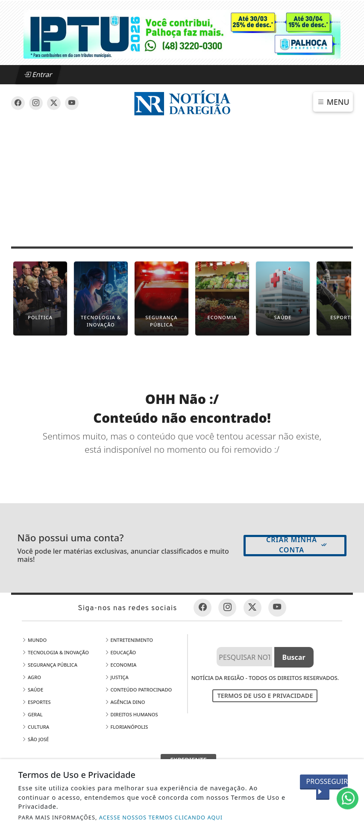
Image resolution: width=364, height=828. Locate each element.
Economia (121, 665)
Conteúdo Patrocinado (138, 689)
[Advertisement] (182, 181)
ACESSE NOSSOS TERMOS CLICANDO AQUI (161, 817)
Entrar (38, 74)
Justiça (117, 677)
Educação (120, 652)
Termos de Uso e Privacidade (265, 695)
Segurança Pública (49, 665)
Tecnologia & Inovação (55, 652)
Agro (31, 677)
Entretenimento (129, 640)
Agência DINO (125, 702)
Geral (32, 714)
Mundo (34, 640)
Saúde (32, 689)
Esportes (36, 702)
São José (35, 739)
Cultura (35, 727)
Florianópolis (126, 727)
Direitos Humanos (131, 714)
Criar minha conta (297, 545)
